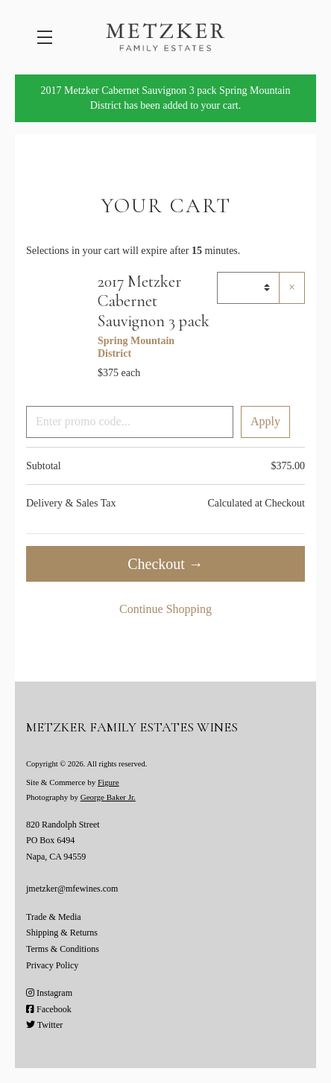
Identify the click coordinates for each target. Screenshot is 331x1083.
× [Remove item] (292, 287)
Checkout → (165, 564)
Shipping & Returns (62, 932)
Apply (265, 421)
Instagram (49, 993)
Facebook (49, 1009)
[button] (48, 37)
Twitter (44, 1025)
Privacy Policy (52, 965)
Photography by (81, 797)
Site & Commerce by (72, 782)
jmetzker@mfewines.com (72, 888)
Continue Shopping (165, 609)
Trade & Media (53, 917)
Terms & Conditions (62, 949)
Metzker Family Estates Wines (165, 37)
